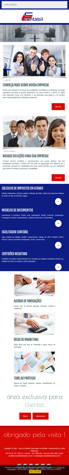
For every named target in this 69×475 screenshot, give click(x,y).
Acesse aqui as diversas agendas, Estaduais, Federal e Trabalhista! (34, 307)
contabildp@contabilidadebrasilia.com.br (47, 456)
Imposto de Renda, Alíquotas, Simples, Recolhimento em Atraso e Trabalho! (34, 384)
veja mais (58, 106)
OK (58, 201)
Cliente (25, 416)
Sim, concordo (35, 472)
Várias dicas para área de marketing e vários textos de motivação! (34, 345)
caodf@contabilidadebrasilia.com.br (20, 456)
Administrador (40, 416)
